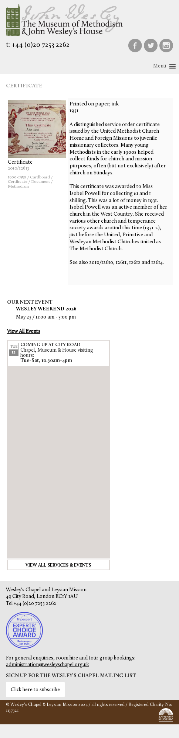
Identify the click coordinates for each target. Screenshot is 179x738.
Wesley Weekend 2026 (46, 309)
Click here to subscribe (35, 690)
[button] (159, 66)
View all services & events (58, 565)
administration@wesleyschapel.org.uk (47, 665)
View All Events (23, 331)
